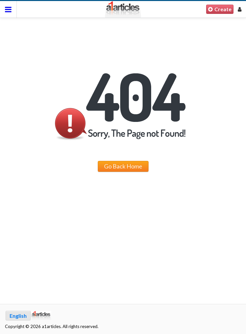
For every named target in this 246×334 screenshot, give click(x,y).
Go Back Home (123, 166)
